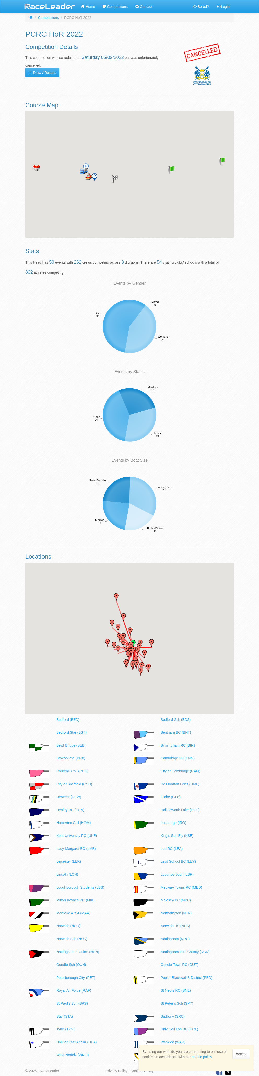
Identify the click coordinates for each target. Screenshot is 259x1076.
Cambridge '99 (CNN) (178, 758)
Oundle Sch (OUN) (71, 965)
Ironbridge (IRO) (173, 823)
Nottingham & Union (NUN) (77, 952)
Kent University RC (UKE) (76, 836)
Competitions (115, 7)
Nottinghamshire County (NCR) (185, 952)
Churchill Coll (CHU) (72, 771)
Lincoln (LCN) (67, 874)
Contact (143, 7)
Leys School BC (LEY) (178, 861)
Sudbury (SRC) (173, 1016)
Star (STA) (64, 1016)
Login (223, 7)
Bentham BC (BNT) (176, 732)
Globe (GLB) (171, 797)
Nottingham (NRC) (175, 939)
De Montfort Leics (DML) (180, 784)
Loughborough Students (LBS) (80, 887)
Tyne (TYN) (65, 1029)
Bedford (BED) (67, 720)
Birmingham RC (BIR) (178, 745)
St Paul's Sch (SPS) (72, 1003)
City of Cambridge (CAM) (180, 771)
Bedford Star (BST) (71, 732)
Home (88, 7)
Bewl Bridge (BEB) (71, 745)
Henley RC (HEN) (70, 810)
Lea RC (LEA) (172, 849)
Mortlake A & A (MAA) (73, 913)
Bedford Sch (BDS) (176, 720)
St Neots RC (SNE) (176, 990)
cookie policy (202, 1057)
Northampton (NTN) (176, 913)
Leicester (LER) (68, 861)
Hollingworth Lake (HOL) (180, 810)
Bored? (201, 7)
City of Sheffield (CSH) (74, 784)
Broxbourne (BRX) (70, 758)
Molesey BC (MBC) (176, 900)
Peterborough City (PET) (75, 978)
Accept (241, 1054)
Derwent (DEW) (68, 797)
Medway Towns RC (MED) (181, 887)
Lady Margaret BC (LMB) (76, 849)
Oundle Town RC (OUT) (179, 965)
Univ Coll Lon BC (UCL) (179, 1029)
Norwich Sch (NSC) (71, 939)
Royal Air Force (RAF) (73, 990)
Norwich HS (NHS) (175, 926)
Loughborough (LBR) (177, 874)
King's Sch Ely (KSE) (177, 836)
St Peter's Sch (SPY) (177, 1003)
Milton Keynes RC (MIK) (75, 900)
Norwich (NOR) (68, 926)
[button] (171, 170)
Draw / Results (42, 73)
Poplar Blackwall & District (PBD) (186, 978)
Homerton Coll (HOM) (73, 823)
